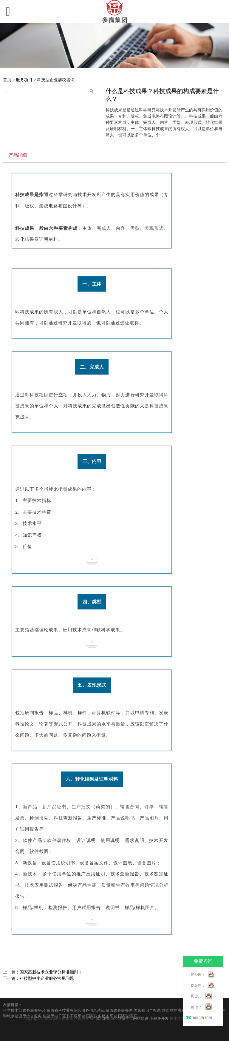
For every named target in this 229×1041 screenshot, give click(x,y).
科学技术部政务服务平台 (24, 1010)
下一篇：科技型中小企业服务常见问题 (38, 978)
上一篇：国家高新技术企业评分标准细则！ (42, 972)
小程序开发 (159, 1019)
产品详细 (18, 155)
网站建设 (140, 1019)
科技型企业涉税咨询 (56, 80)
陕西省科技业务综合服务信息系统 (76, 1010)
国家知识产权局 (147, 1010)
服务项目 (25, 80)
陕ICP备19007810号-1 (114, 1019)
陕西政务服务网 (119, 1010)
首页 (7, 80)
